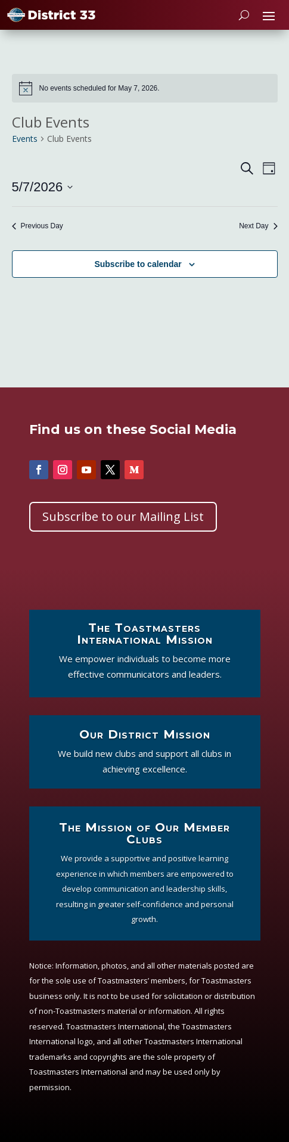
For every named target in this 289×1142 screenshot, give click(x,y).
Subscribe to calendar (137, 264)
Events (25, 138)
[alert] (145, 88)
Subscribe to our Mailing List (123, 516)
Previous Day (37, 226)
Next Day (258, 226)
